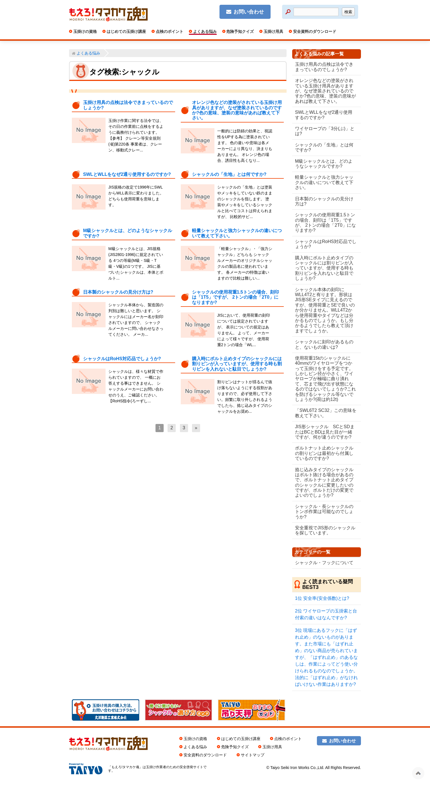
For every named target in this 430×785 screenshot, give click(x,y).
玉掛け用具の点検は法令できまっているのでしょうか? (324, 67)
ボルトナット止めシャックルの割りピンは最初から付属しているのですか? (324, 453)
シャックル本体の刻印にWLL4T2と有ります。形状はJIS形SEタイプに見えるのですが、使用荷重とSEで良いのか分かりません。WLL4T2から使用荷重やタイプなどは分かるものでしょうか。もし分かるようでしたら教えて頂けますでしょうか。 (325, 310)
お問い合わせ (249, 12)
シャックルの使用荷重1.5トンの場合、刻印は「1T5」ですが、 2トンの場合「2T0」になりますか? (235, 297)
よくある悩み (204, 31)
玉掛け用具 (272, 31)
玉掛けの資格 (84, 31)
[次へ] (196, 428)
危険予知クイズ (239, 31)
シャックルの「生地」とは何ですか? (229, 174)
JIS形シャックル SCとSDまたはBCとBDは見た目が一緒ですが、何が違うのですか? (324, 431)
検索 (348, 12)
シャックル (140, 72)
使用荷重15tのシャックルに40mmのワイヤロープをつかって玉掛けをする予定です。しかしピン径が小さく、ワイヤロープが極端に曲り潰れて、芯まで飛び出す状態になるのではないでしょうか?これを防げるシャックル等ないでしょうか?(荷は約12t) (324, 379)
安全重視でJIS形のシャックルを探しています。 (323, 530)
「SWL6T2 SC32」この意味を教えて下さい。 (323, 413)
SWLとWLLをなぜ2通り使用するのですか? (127, 174)
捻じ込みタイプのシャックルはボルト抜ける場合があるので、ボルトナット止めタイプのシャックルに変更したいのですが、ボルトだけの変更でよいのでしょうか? (324, 482)
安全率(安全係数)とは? (322, 598)
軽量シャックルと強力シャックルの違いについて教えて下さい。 (324, 182)
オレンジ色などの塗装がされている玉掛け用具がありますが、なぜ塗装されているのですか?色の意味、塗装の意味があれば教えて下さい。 (237, 110)
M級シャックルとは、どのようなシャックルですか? (324, 164)
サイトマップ (252, 755)
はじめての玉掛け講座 (126, 31)
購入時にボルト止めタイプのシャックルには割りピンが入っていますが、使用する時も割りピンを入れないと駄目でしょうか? (237, 363)
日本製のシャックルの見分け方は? (118, 292)
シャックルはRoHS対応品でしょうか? (122, 358)
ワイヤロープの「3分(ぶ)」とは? (324, 131)
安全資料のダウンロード (314, 31)
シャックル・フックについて (324, 562)
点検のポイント (169, 31)
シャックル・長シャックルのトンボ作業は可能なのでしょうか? (324, 511)
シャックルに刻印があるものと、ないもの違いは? (324, 344)
